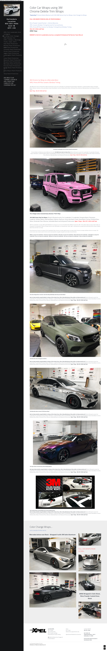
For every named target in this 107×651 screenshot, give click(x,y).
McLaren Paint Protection (12, 62)
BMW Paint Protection (11, 47)
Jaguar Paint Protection (11, 53)
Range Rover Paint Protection (13, 68)
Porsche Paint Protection (12, 66)
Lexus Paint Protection (11, 58)
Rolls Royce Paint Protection (13, 71)
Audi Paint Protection (11, 43)
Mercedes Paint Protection (12, 64)
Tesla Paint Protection (11, 73)
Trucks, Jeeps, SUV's (10, 42)
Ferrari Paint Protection (11, 51)
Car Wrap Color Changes (11, 36)
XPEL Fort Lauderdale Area (12, 32)
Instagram (7, 34)
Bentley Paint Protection (12, 45)
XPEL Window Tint (9, 38)
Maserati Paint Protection (12, 60)
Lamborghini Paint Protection (13, 55)
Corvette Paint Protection (12, 49)
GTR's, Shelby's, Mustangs (12, 40)
